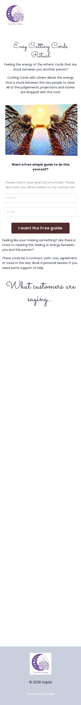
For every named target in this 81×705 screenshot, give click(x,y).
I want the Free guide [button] (40, 228)
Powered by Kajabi (40, 694)
